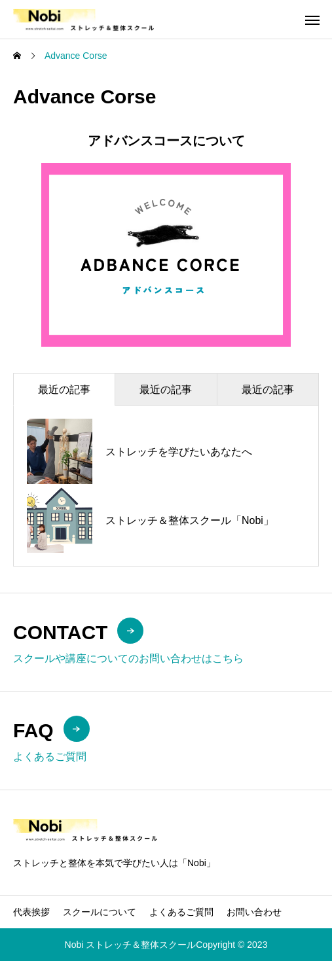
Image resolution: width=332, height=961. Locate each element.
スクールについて (99, 912)
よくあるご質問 (181, 912)
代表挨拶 (31, 912)
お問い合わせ (254, 912)
